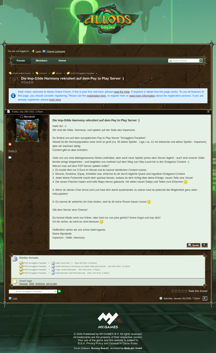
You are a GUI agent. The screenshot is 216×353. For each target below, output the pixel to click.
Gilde (31, 283)
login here (55, 99)
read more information (142, 95)
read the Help (122, 91)
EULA (81, 343)
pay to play (51, 283)
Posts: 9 (13, 151)
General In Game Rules (123, 343)
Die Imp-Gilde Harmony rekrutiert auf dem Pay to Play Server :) (72, 78)
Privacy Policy (94, 343)
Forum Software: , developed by (108, 348)
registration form (96, 95)
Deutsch (24, 283)
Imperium (40, 283)
